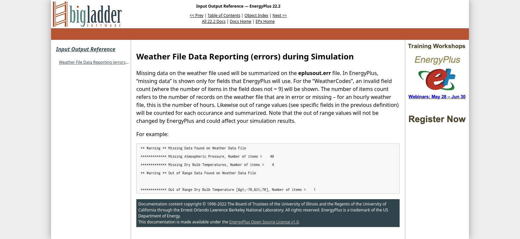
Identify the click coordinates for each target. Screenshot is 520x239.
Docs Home (240, 21)
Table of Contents (224, 15)
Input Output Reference (85, 49)
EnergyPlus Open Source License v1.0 (264, 222)
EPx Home (265, 21)
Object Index (256, 15)
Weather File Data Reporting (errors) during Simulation (110, 62)
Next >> (280, 15)
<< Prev (196, 15)
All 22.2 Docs (214, 21)
